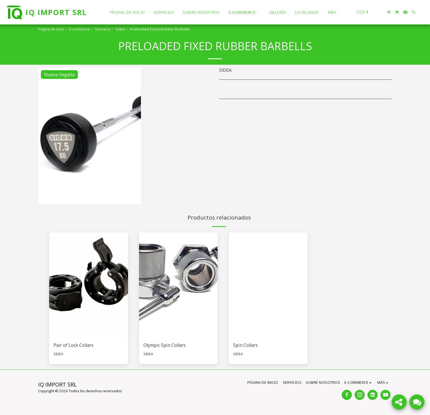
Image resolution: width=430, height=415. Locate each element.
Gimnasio (103, 29)
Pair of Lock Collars (73, 345)
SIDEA (58, 354)
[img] (88, 284)
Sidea (120, 29)
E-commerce (79, 29)
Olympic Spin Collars (165, 345)
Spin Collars (245, 345)
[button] (380, 12)
